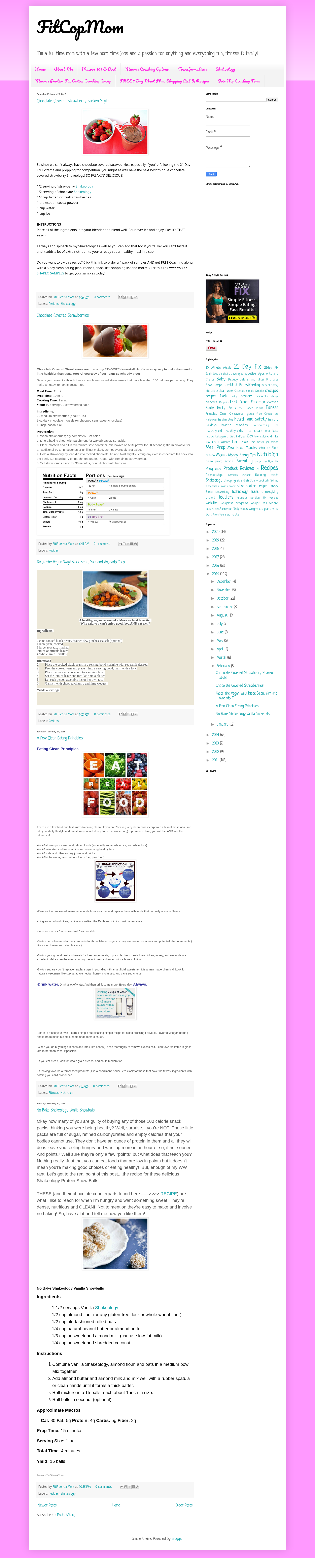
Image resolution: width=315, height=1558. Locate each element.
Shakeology (225, 68)
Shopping (230, 481)
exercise (272, 402)
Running (260, 475)
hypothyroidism (235, 431)
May (220, 641)
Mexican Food (268, 448)
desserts (262, 396)
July (220, 624)
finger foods (254, 408)
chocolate (212, 391)
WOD (275, 509)
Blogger (177, 1539)
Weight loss (259, 503)
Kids (250, 436)
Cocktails (239, 391)
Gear (223, 414)
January (223, 725)
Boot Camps (214, 385)
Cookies (259, 391)
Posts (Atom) (66, 1515)
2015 (216, 574)
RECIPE (169, 1193)
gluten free (254, 414)
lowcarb (226, 442)
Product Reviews (238, 468)
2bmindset (212, 374)
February (224, 666)
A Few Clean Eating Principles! (60, 738)
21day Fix (271, 368)
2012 (216, 752)
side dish (243, 481)
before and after (252, 380)
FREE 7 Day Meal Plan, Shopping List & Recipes (165, 80)
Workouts (233, 515)
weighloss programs (234, 503)
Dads (223, 396)
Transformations (192, 68)
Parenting (244, 461)
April (221, 649)
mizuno (210, 455)
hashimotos (225, 420)
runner (246, 475)
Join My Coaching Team (239, 80)
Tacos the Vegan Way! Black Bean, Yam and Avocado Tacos (82, 562)
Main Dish (248, 442)
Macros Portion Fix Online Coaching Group (73, 80)
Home (40, 68)
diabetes (211, 402)
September (225, 607)
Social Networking (217, 492)
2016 (216, 566)
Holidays (211, 425)
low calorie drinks (266, 436)
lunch (236, 442)
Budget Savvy (269, 385)
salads (274, 475)
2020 (216, 532)
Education (258, 402)
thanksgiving (269, 492)
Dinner (244, 402)
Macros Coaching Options (147, 68)
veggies (274, 498)
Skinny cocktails (260, 481)
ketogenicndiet (225, 436)
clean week (226, 391)
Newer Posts (47, 1505)
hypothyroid (214, 431)
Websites (212, 503)
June (221, 632)
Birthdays (272, 380)
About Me (63, 68)
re (257, 469)
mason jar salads (267, 442)
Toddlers (225, 497)
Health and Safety (250, 419)
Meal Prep (215, 447)
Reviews (233, 475)
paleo (209, 461)
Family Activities (229, 408)
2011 (216, 760)
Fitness (54, 1093)
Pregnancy (213, 469)
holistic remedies (234, 425)
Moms (221, 455)
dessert (246, 396)
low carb (212, 442)
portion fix (271, 461)
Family (210, 408)
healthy (273, 420)
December (225, 582)
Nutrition (67, 1093)
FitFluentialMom (64, 297)
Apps (261, 374)
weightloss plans (260, 509)
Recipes (54, 304)
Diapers (224, 402)
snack (274, 486)
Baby (221, 379)
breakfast (231, 385)
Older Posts (184, 1505)
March (222, 658)
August (223, 616)
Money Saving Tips (242, 455)
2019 (216, 540)
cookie (250, 391)
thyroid (210, 498)
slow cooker (228, 486)
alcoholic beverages (231, 374)
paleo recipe (224, 461)
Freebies (211, 414)
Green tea (271, 414)
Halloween (211, 420)
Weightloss (241, 509)
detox (274, 396)
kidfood (241, 436)
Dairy (234, 396)
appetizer (250, 374)
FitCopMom (80, 26)
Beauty (233, 380)
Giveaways (236, 414)
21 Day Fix (247, 367)
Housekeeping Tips (265, 425)
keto (267, 431)
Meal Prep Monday (242, 448)
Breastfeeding (249, 385)
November (224, 590)
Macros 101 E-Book (98, 68)
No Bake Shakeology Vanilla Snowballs (66, 1110)
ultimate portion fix (251, 498)
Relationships (214, 475)
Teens (254, 492)
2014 (216, 735)
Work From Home (216, 515)
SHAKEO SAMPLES (50, 273)
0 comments (102, 297)
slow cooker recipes (252, 486)
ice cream (255, 431)
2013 (216, 743)
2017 (216, 557)
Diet (233, 402)
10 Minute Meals (218, 368)
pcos (258, 461)
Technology (240, 492)
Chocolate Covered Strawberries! (63, 315)
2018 (216, 549)
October (223, 599)
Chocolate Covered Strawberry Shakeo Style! (73, 101)
